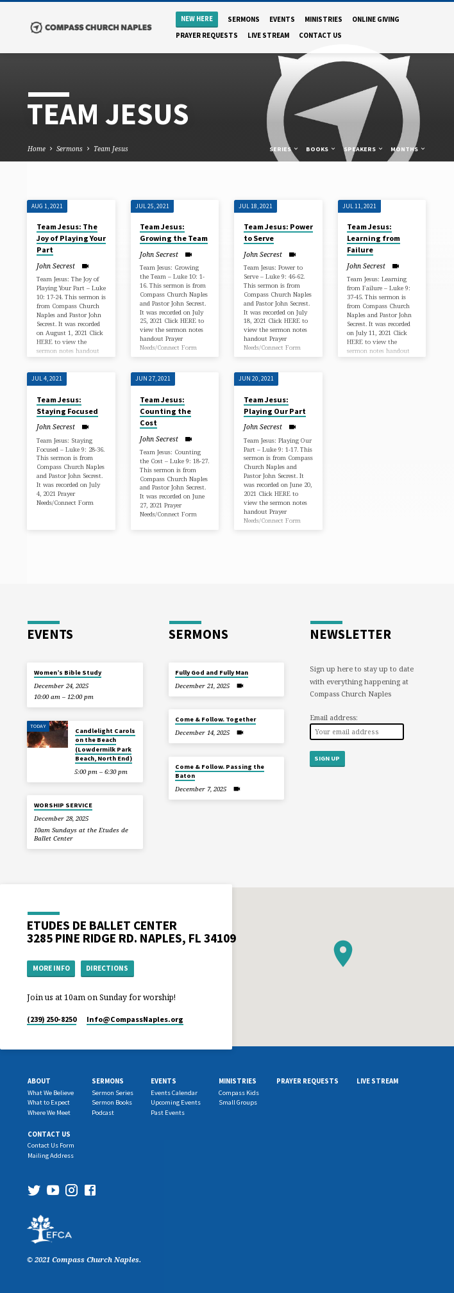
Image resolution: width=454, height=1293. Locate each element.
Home (37, 148)
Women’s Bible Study (67, 672)
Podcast (103, 1112)
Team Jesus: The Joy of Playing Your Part (71, 238)
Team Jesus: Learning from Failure (373, 238)
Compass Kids (239, 1093)
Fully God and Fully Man (211, 672)
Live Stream (268, 35)
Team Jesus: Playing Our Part (275, 405)
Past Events (168, 1112)
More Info (51, 968)
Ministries (323, 19)
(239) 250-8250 (51, 1019)
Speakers (364, 149)
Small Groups (238, 1102)
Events (282, 19)
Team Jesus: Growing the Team (174, 232)
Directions (107, 968)
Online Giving (375, 19)
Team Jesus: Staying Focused (67, 405)
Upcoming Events (176, 1102)
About (39, 1080)
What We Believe (51, 1093)
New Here (197, 19)
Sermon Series (112, 1093)
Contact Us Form (51, 1145)
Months (408, 149)
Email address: (334, 717)
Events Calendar (174, 1093)
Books (321, 149)
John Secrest (56, 265)
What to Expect (49, 1102)
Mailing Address (51, 1155)
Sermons (244, 19)
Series (284, 149)
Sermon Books (112, 1102)
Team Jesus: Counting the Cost (165, 411)
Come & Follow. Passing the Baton (219, 771)
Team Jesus (111, 148)
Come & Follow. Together (215, 719)
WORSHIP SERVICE (63, 805)
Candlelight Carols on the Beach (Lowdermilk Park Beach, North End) (105, 744)
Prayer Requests (207, 35)
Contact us (320, 35)
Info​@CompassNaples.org (135, 1019)
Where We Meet (49, 1112)
